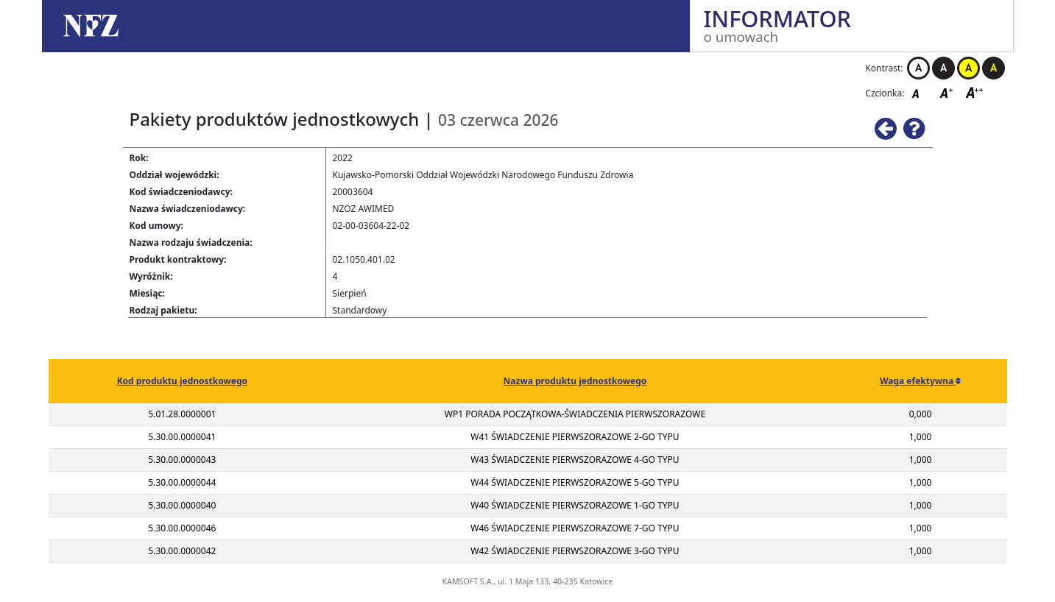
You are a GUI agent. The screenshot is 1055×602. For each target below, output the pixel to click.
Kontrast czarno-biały (943, 68)
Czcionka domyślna (919, 92)
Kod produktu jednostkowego (182, 381)
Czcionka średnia (947, 92)
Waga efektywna (918, 381)
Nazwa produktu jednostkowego (575, 381)
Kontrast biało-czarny (918, 68)
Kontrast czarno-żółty (993, 68)
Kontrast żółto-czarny (968, 68)
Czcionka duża (975, 92)
